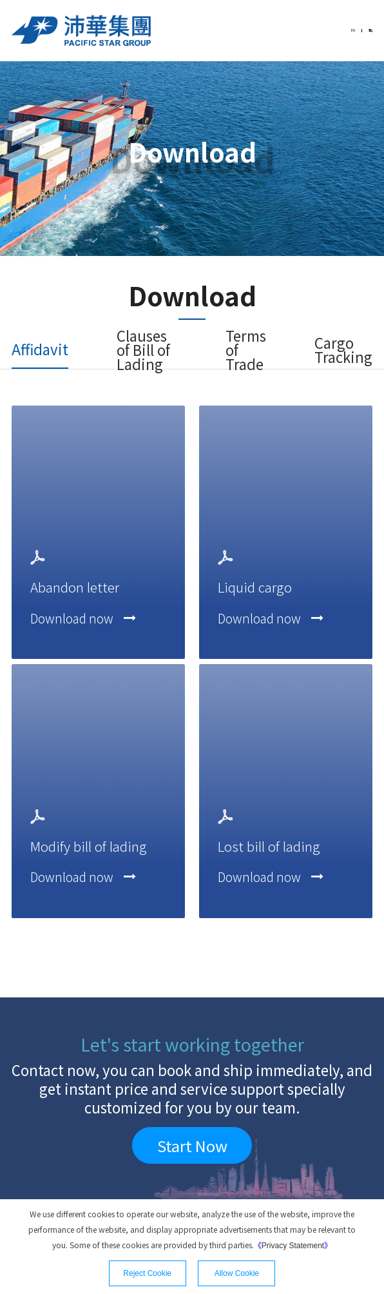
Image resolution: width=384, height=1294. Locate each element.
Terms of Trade (246, 349)
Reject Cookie (147, 1273)
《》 (293, 1244)
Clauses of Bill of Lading (143, 349)
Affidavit (40, 349)
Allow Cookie (237, 1273)
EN (338, 30)
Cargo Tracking (343, 349)
